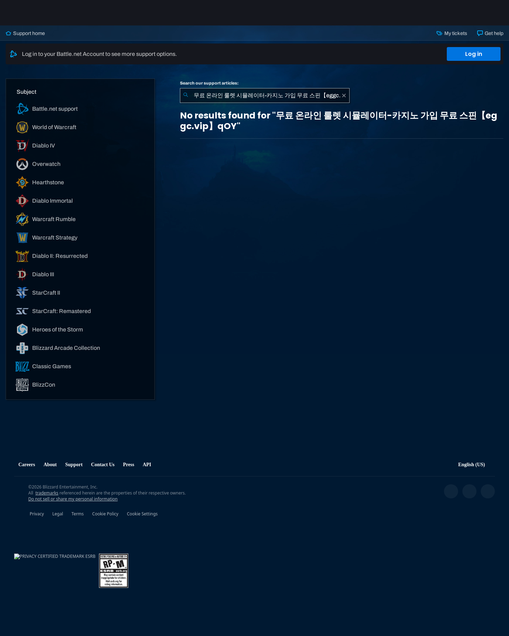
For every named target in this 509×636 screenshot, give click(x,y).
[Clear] (344, 95)
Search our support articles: (209, 83)
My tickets (452, 33)
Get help (490, 33)
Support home (25, 33)
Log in (473, 54)
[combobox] (265, 95)
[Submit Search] (185, 95)
